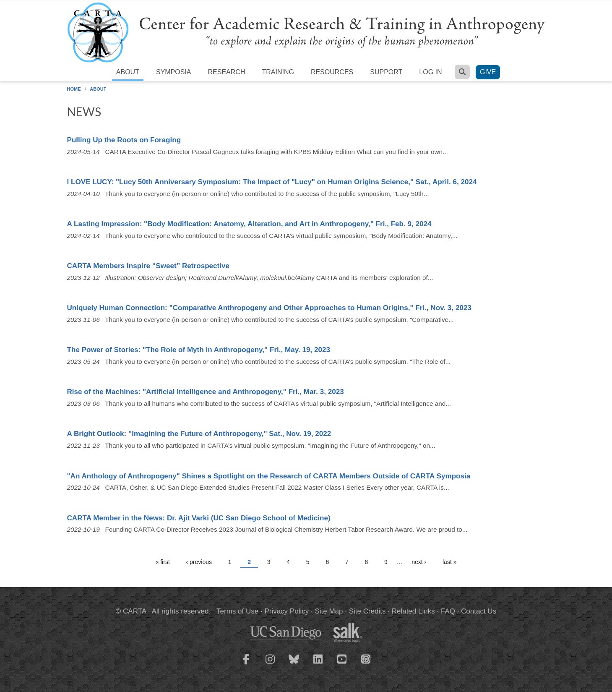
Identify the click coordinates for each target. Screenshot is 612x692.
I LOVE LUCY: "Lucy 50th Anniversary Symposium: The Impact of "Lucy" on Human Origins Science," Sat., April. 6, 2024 (272, 182)
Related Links (413, 611)
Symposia (173, 72)
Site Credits (367, 611)
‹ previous (199, 562)
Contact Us (478, 611)
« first (163, 562)
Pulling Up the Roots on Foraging (124, 140)
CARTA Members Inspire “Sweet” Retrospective (148, 266)
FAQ (448, 611)
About (127, 72)
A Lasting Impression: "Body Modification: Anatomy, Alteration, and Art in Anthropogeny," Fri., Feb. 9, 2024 (249, 224)
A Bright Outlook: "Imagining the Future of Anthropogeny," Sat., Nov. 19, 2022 (199, 434)
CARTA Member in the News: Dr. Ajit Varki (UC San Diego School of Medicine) (199, 518)
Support (386, 72)
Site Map (329, 611)
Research (226, 72)
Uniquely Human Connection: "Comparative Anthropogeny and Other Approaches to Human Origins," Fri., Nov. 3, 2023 (269, 308)
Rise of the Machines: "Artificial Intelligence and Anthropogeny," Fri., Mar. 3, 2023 (205, 392)
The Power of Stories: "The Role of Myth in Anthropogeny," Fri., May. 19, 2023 (199, 350)
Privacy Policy (286, 611)
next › (418, 562)
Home (74, 88)
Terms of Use (237, 611)
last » (449, 562)
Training (278, 72)
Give (488, 72)
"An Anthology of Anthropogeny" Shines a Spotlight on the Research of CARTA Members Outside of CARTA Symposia (269, 476)
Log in (430, 72)
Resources (332, 72)
